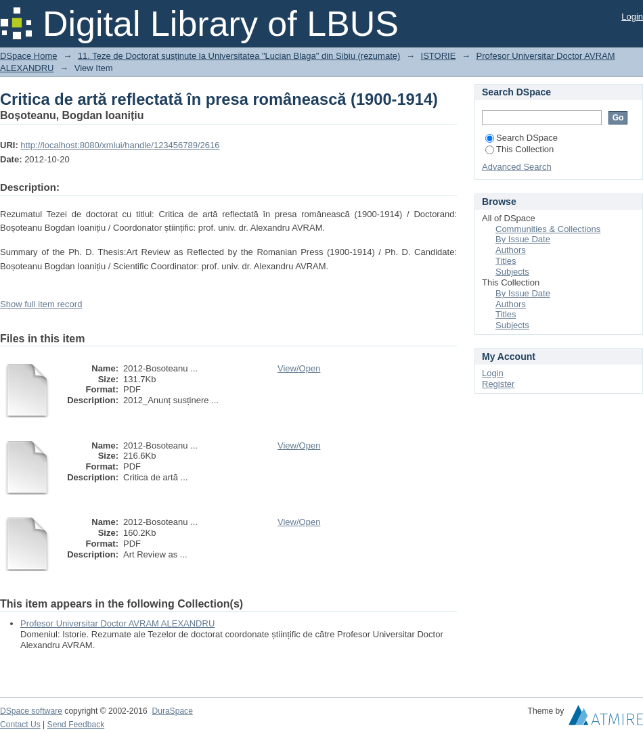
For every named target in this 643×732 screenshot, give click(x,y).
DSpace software (31, 711)
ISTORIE (438, 56)
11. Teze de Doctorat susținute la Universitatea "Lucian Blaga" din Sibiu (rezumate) (239, 56)
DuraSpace (172, 711)
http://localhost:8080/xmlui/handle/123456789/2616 (119, 145)
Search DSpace (521, 138)
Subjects (512, 272)
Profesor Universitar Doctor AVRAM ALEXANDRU (117, 623)
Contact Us (20, 724)
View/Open (299, 368)
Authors (510, 250)
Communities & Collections (547, 229)
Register (498, 384)
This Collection (519, 149)
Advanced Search (517, 167)
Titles (505, 261)
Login (632, 17)
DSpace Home (29, 56)
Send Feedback (76, 724)
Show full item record (41, 304)
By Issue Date (522, 239)
